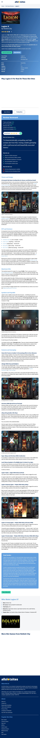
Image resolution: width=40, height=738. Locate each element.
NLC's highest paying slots (7, 272)
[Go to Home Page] (20, 2)
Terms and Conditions (6, 707)
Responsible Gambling (6, 705)
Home (2, 6)
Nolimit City (23, 34)
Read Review (17, 52)
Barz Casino (5, 247)
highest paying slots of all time (9, 288)
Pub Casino (3, 734)
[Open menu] (2, 1)
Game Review (7, 112)
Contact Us (3, 703)
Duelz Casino (6, 241)
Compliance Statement (6, 710)
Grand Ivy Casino (5, 728)
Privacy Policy (4, 708)
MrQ (2, 732)
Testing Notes (19, 112)
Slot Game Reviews (9, 6)
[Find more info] (12, 32)
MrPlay (3, 725)
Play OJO (3, 723)
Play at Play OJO (6, 52)
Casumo (5, 243)
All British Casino (6, 239)
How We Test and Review (6, 712)
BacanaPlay (5, 245)
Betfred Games (4, 730)
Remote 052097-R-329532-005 (15, 604)
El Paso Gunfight (11, 370)
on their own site (33, 260)
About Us (3, 701)
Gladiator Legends (5, 218)
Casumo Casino (4, 721)
